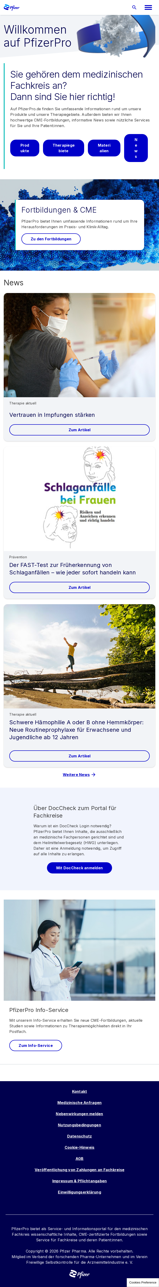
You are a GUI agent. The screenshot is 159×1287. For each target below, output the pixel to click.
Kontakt (79, 1091)
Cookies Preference (142, 1282)
